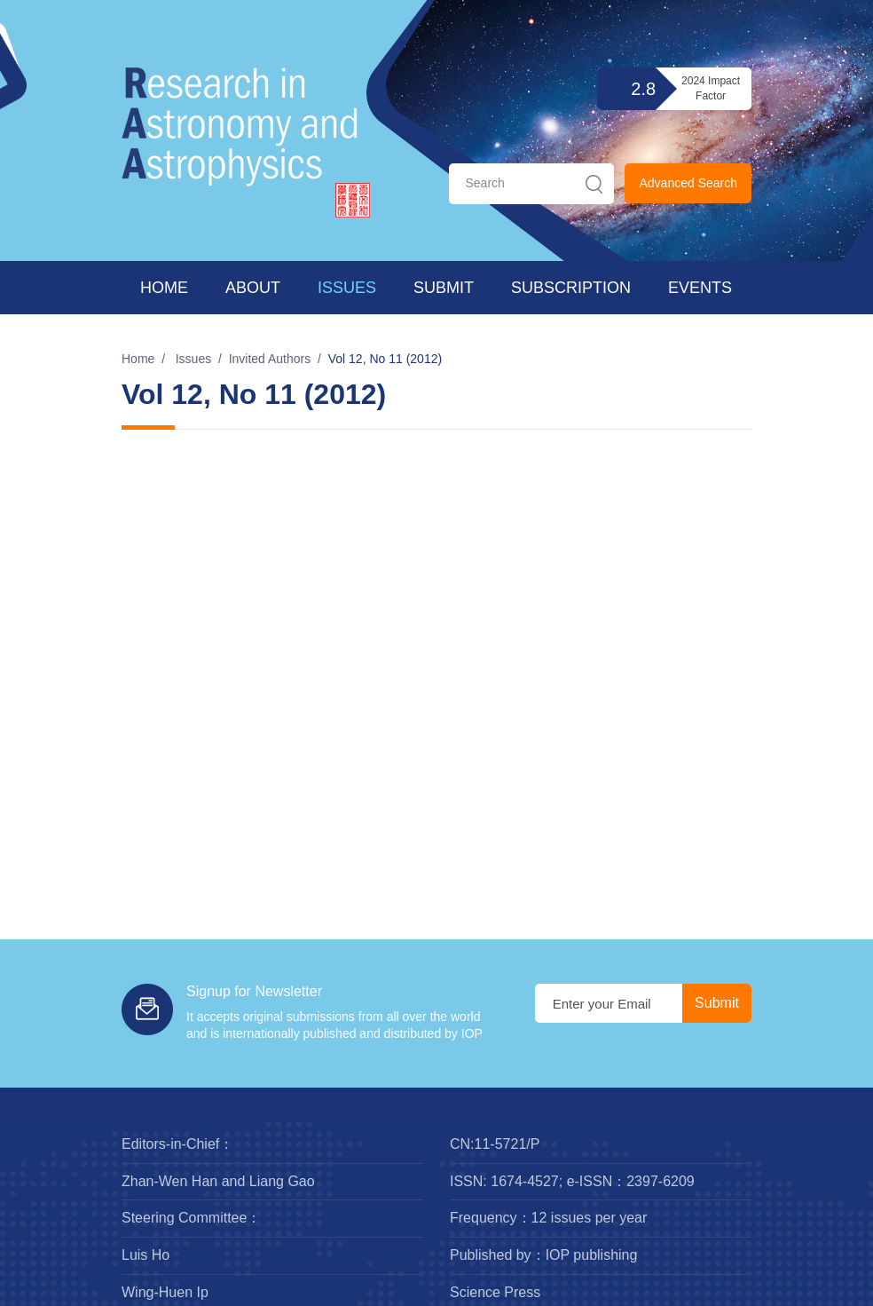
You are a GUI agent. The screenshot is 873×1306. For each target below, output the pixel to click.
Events (700, 288)
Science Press (495, 1292)
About (252, 288)
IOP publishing (592, 1254)
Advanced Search (688, 183)
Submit (443, 288)
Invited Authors (270, 359)
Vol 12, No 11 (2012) (385, 359)
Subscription (571, 288)
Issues (347, 288)
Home (164, 288)
